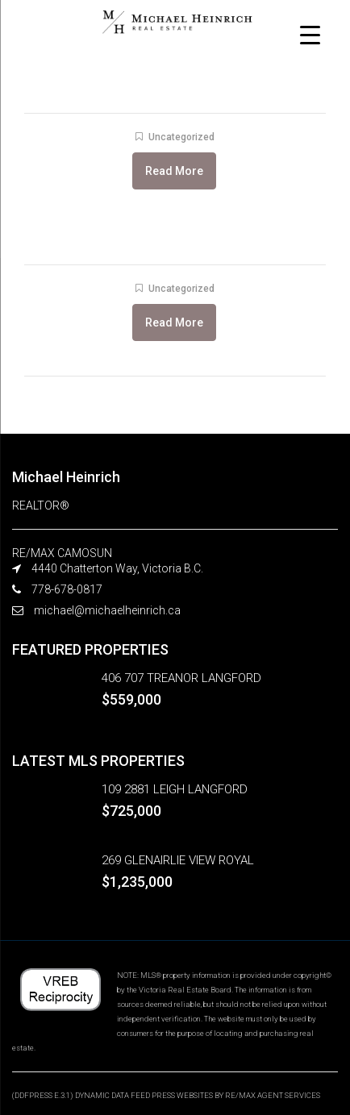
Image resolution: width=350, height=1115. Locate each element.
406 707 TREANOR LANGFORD (181, 678)
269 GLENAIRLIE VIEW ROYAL (178, 860)
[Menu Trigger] (310, 34)
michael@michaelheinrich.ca (107, 610)
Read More (174, 170)
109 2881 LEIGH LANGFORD (175, 789)
